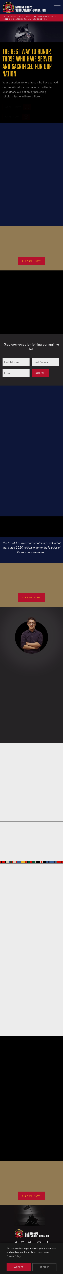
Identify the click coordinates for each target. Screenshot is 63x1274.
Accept (18, 1267)
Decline (44, 1267)
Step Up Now (31, 261)
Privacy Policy (13, 1256)
